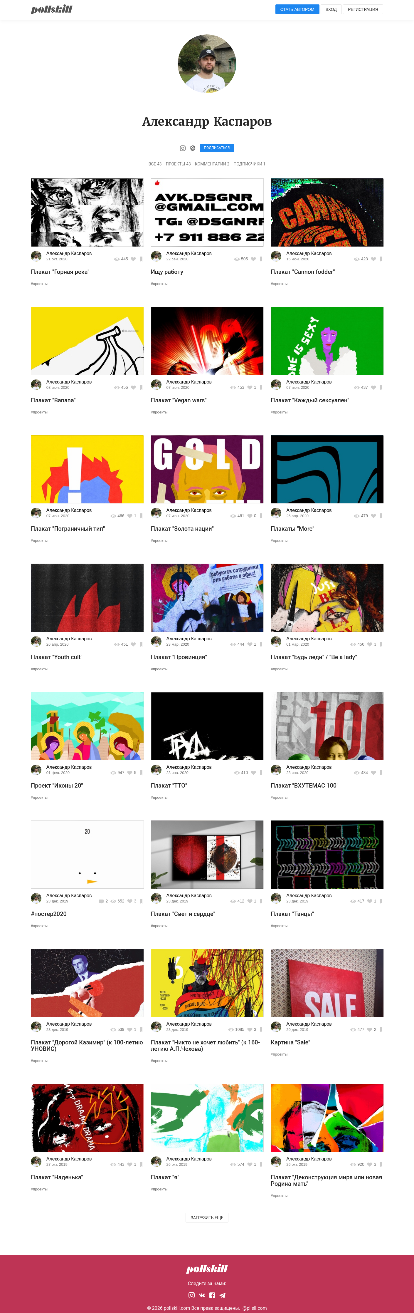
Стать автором (297, 9)
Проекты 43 (178, 164)
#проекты (39, 284)
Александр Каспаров (69, 253)
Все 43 (155, 164)
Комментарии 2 (212, 164)
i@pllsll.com (254, 1308)
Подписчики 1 (249, 164)
